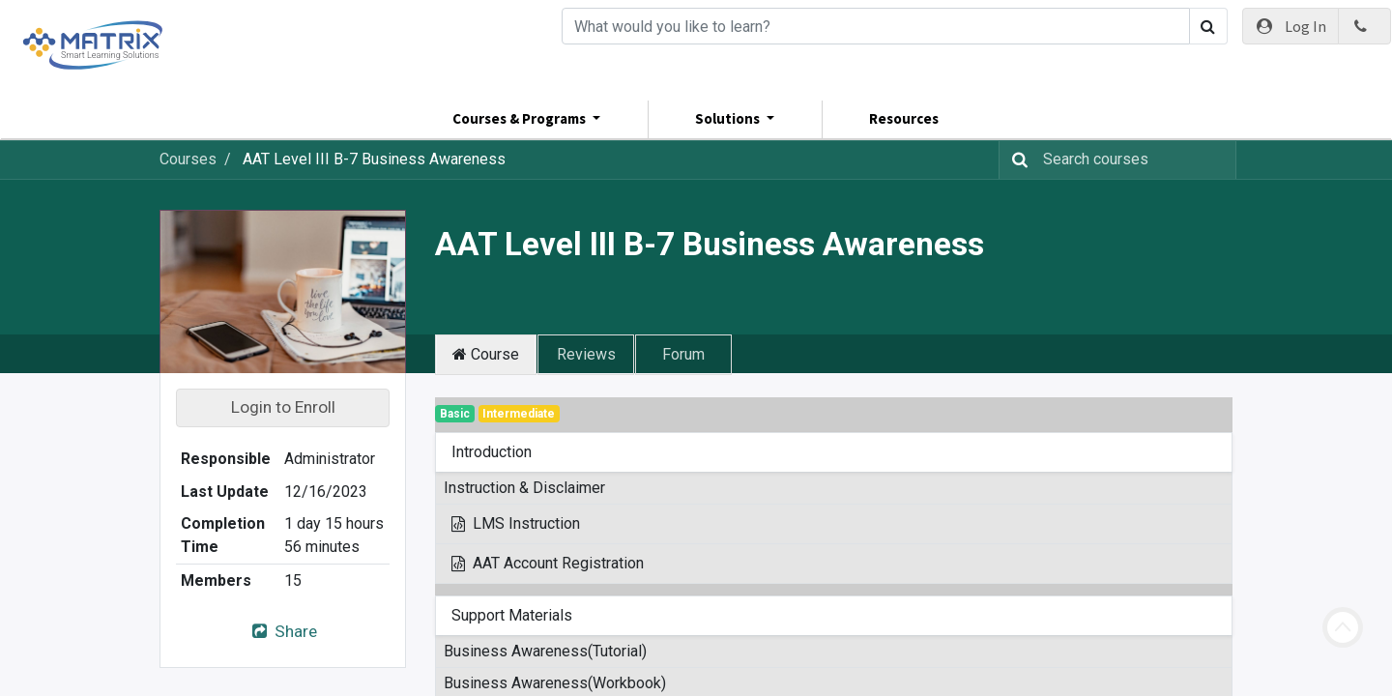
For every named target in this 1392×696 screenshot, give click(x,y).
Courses (188, 159)
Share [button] (282, 631)
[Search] (876, 26)
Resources (904, 118)
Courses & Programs (520, 118)
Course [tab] (485, 354)
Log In (1291, 26)
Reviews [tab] (586, 354)
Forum (683, 354)
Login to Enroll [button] (283, 407)
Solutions (729, 118)
